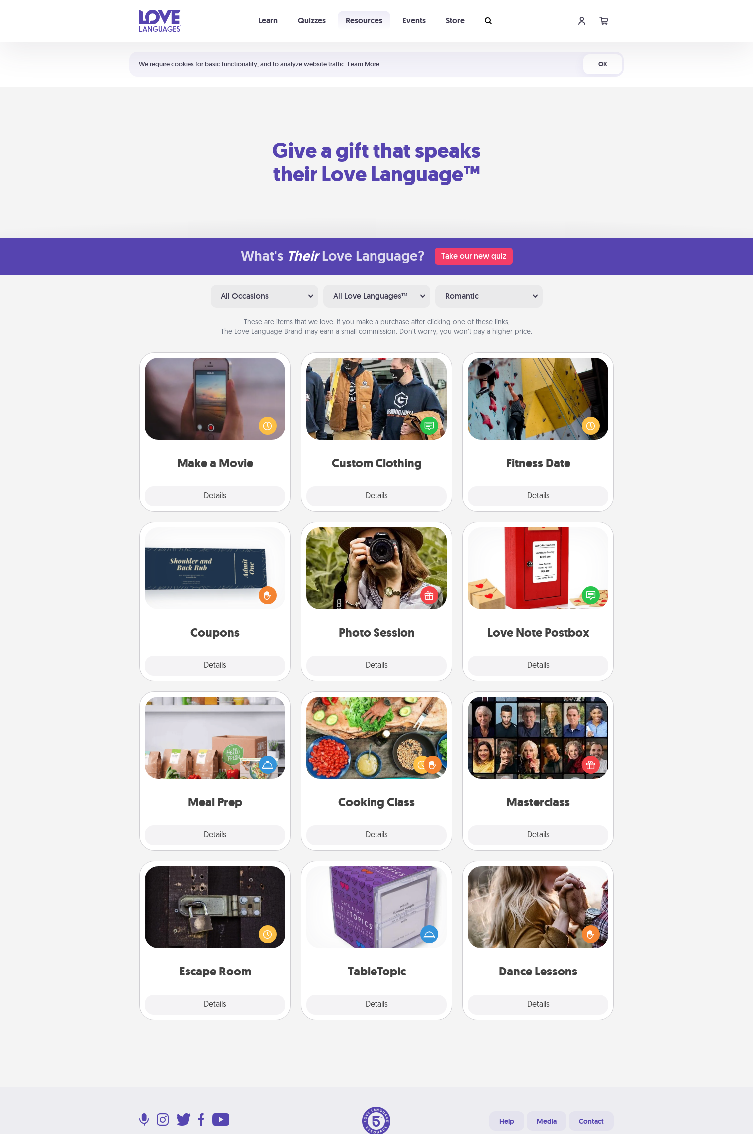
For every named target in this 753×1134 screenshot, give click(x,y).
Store (455, 20)
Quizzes (312, 20)
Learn (268, 20)
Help (506, 1121)
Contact (591, 1121)
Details (215, 496)
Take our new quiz (473, 256)
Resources (364, 20)
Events (414, 20)
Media (547, 1121)
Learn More (363, 64)
